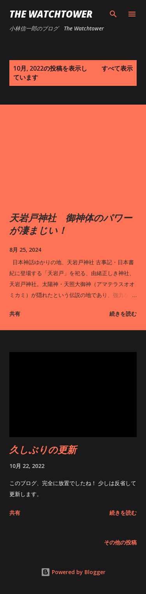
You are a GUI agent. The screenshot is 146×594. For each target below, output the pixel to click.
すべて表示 (117, 68)
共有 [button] (14, 313)
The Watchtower (51, 13)
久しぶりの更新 (42, 449)
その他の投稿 (120, 542)
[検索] (113, 14)
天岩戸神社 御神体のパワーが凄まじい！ (70, 224)
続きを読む (123, 313)
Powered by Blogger (73, 572)
